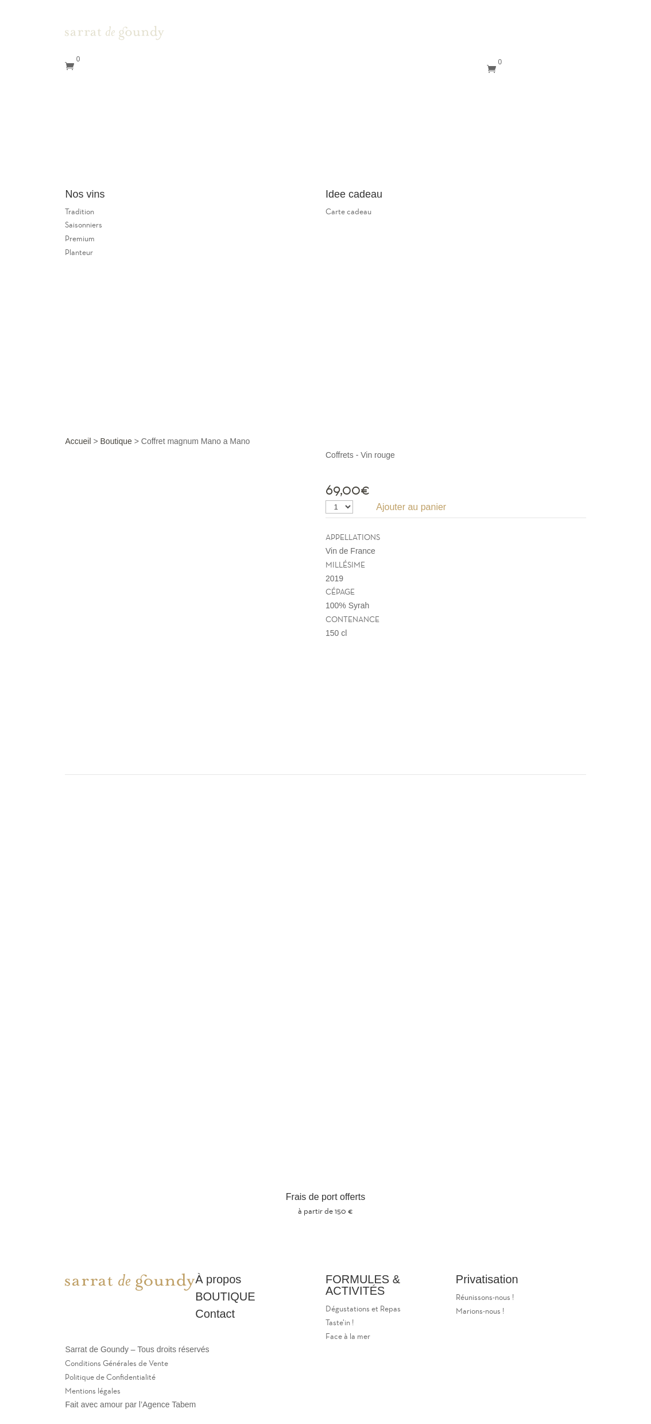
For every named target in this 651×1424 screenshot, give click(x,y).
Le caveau (145, 129)
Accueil (78, 441)
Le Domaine (115, 111)
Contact (86, 163)
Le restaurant (90, 129)
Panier (114, 180)
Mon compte (135, 163)
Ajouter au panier (411, 507)
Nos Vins (426, 69)
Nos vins (144, 146)
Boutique (116, 441)
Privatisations (93, 146)
